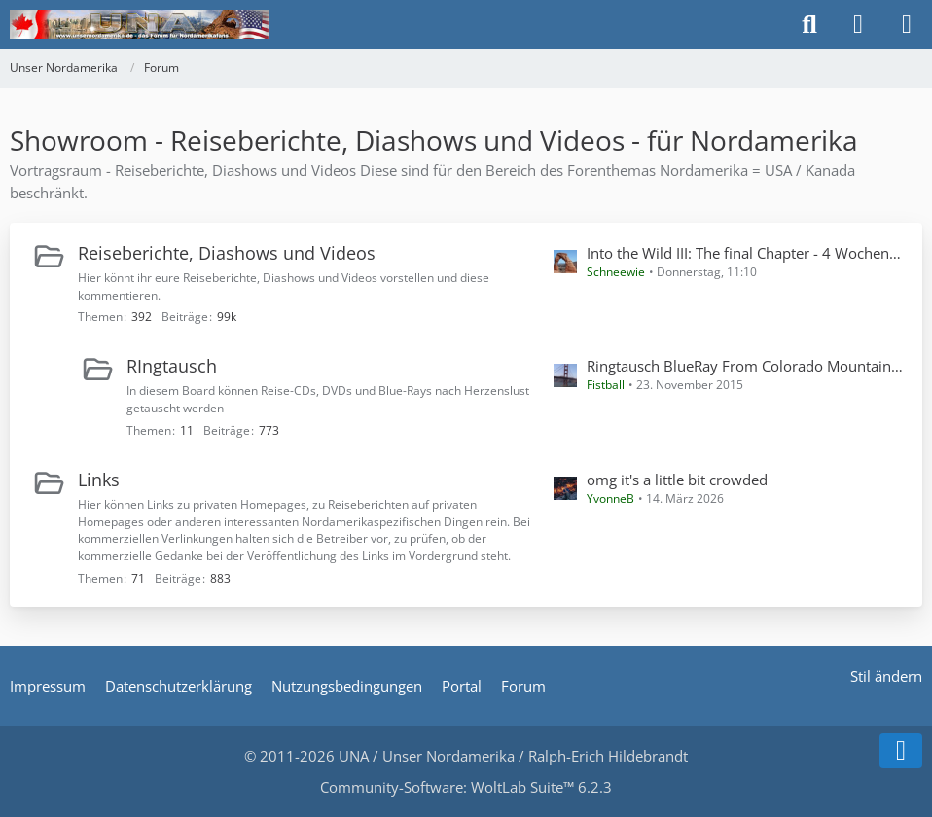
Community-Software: (466, 787)
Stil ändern (886, 676)
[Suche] (809, 24)
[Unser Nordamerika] (139, 24)
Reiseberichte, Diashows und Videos (227, 253)
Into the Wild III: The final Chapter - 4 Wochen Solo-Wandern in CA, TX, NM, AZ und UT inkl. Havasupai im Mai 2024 (745, 253)
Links (99, 479)
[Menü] (906, 24)
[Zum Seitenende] (900, 750)
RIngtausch (171, 365)
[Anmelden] (858, 24)
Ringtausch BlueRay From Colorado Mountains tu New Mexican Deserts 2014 (745, 365)
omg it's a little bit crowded (677, 479)
